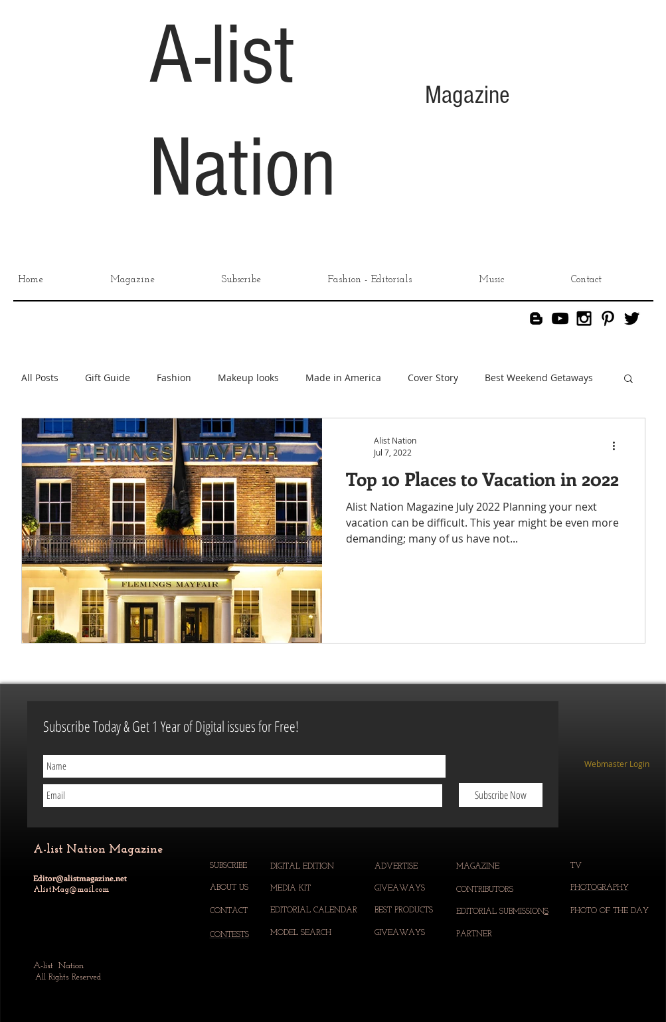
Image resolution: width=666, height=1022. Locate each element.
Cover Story (433, 378)
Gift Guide (107, 378)
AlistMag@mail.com (71, 890)
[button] (628, 379)
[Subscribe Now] (500, 795)
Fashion (174, 378)
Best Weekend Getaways (539, 378)
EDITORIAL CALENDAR (315, 910)
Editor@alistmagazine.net (80, 878)
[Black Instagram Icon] (584, 318)
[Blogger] (536, 318)
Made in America (343, 378)
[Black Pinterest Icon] (608, 318)
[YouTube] (560, 318)
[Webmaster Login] (617, 764)
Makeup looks (248, 378)
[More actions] (619, 446)
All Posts (39, 378)
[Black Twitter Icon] (632, 318)
